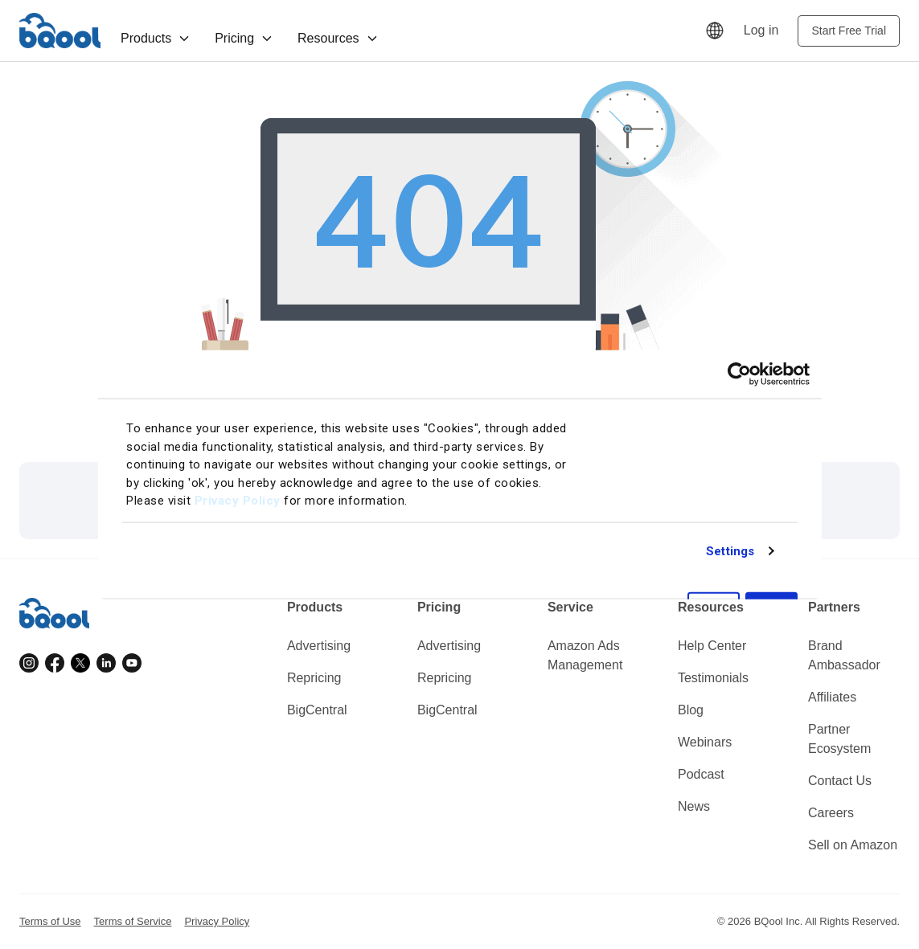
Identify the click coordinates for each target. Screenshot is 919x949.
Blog (691, 710)
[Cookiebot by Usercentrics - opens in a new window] (739, 374)
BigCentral (317, 710)
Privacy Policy (238, 500)
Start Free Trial (848, 30)
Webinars (705, 742)
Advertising (319, 645)
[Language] (714, 30)
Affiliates (832, 697)
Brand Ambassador (844, 655)
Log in (761, 30)
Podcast (701, 774)
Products (156, 38)
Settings (730, 550)
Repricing (314, 678)
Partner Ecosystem (839, 738)
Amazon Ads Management (585, 655)
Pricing (244, 38)
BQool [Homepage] (60, 30)
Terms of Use (50, 921)
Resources (337, 38)
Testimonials (713, 678)
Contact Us (840, 780)
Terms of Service (133, 921)
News (694, 806)
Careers (831, 813)
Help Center (712, 645)
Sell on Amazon (852, 845)
